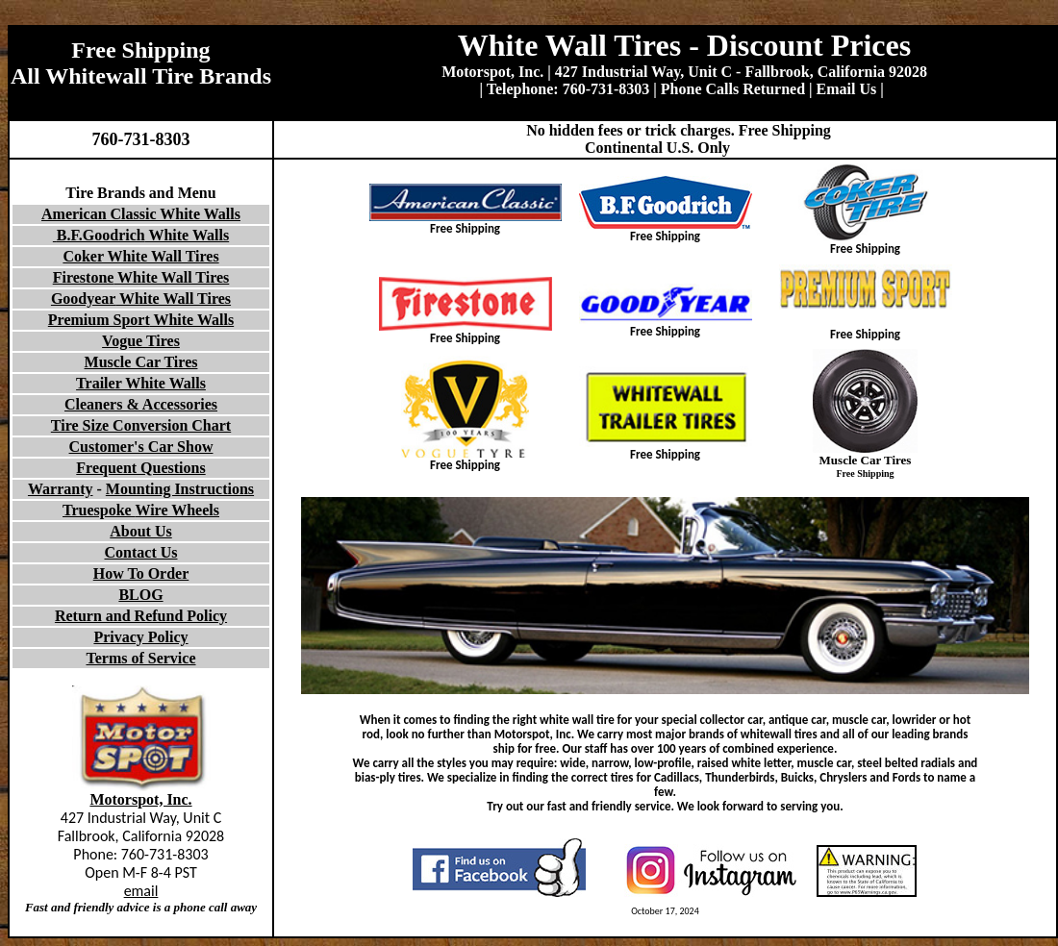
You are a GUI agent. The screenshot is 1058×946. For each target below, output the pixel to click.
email (141, 891)
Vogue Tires (141, 341)
